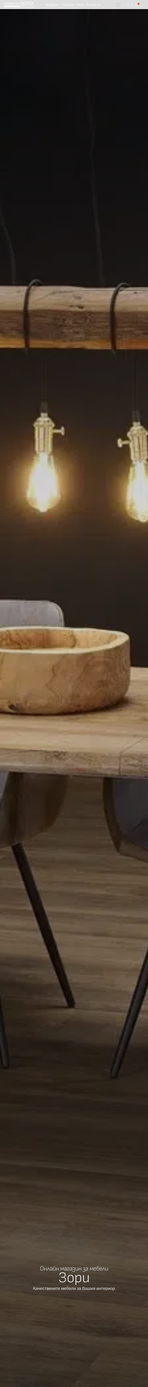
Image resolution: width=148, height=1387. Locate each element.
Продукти (52, 5)
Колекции (68, 5)
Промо (80, 5)
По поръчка (93, 5)
